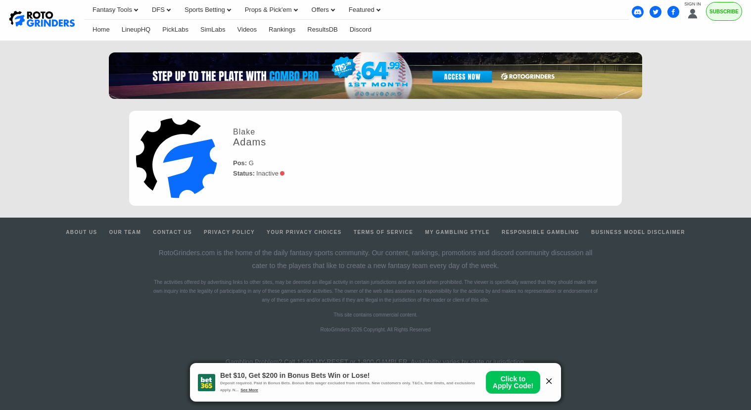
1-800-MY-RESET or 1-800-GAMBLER (352, 361)
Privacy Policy (229, 232)
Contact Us (172, 232)
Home (101, 29)
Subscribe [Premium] (724, 11)
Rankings (282, 29)
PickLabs (175, 29)
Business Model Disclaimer (638, 232)
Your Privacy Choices (304, 232)
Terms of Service (384, 232)
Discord (361, 29)
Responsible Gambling (540, 232)
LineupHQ (136, 29)
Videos (247, 29)
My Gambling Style (457, 232)
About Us (81, 232)
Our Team (125, 232)
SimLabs (213, 29)
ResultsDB (322, 29)
